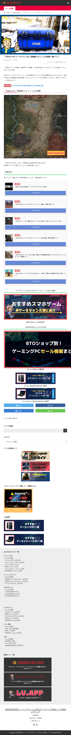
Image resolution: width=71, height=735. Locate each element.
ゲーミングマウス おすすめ (14, 583)
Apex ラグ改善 (10, 630)
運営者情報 (35, 715)
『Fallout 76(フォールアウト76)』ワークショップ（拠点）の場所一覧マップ (34, 204)
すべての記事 (9, 558)
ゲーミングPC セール (12, 564)
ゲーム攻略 (9, 8)
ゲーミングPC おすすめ (12, 560)
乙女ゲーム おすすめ (12, 618)
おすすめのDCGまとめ (12, 595)
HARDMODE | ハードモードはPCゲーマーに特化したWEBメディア (35, 710)
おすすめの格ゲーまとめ (12, 593)
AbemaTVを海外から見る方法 (14, 645)
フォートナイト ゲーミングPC (14, 568)
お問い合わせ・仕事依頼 (35, 718)
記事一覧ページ (35, 720)
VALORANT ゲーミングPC (13, 570)
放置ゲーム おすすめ (12, 614)
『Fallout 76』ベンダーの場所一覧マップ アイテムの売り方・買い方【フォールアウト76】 (38, 221)
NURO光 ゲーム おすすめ (13, 632)
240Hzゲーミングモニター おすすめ (16, 581)
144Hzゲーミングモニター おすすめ (16, 579)
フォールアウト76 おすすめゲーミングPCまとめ (27, 85)
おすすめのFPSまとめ (11, 591)
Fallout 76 (14, 418)
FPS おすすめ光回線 (11, 628)
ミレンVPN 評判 (10, 643)
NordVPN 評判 (10, 641)
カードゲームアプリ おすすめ (14, 616)
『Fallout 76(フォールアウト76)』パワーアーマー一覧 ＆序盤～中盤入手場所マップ (36, 238)
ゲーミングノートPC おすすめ (14, 562)
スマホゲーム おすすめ (12, 611)
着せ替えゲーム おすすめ (12, 620)
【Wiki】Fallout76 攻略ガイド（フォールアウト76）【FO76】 (31, 186)
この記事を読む (35, 193)
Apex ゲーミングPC (11, 566)
